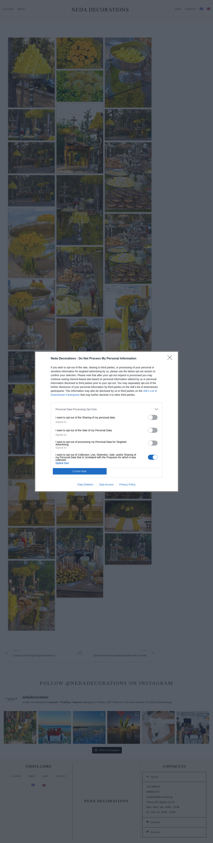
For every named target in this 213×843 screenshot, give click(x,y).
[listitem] (107, 409)
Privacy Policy (127, 484)
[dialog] (106, 421)
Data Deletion (85, 484)
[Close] (170, 358)
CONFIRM (80, 471)
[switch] (153, 417)
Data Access (106, 484)
